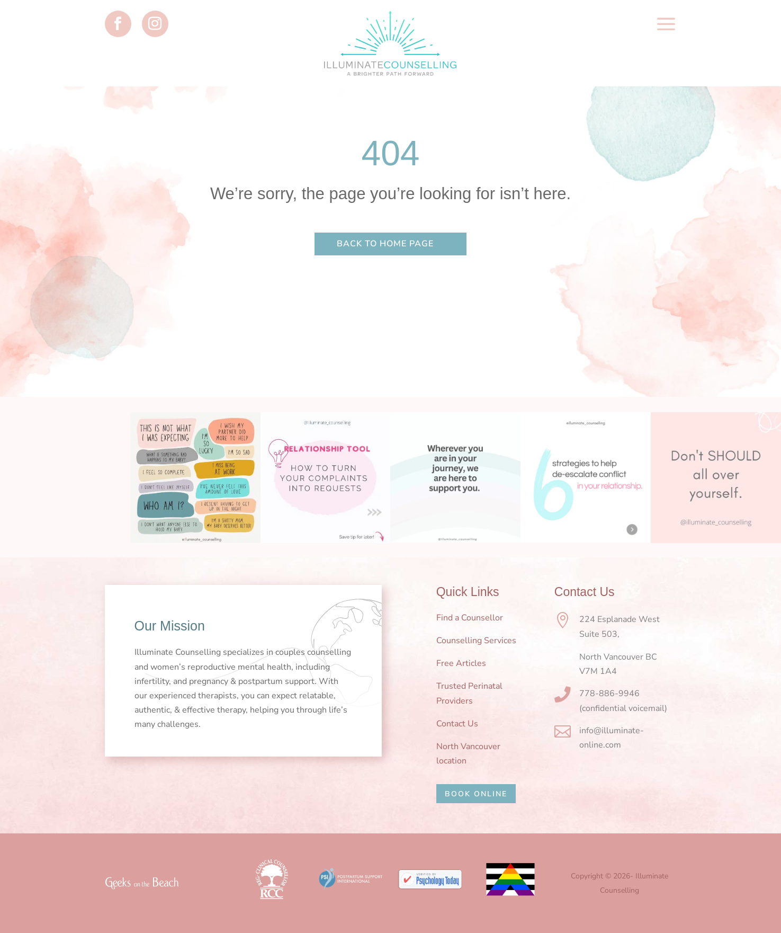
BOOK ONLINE (476, 794)
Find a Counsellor (469, 618)
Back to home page (385, 244)
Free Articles (461, 663)
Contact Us (457, 724)
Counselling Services (476, 640)
